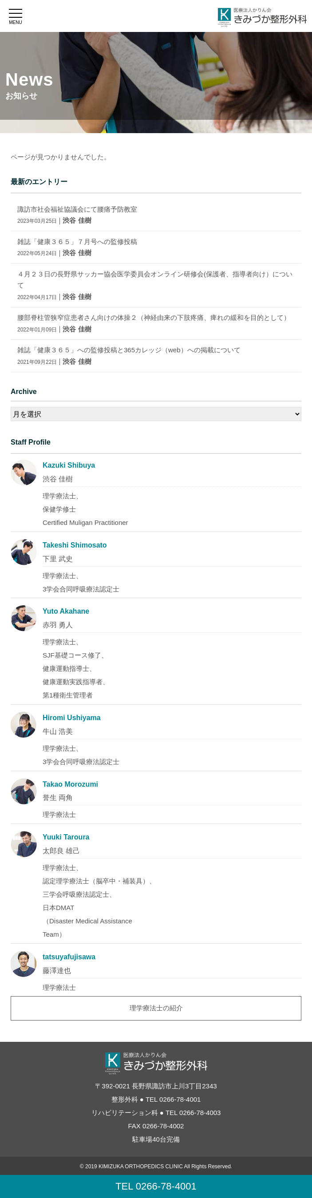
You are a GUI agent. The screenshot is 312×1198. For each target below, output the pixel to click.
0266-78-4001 (180, 1099)
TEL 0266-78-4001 (156, 1186)
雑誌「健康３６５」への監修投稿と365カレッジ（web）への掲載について (129, 355)
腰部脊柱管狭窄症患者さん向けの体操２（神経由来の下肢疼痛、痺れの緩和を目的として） (153, 323)
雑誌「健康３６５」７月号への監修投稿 (77, 247)
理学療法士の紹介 (156, 1008)
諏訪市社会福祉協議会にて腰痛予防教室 (77, 215)
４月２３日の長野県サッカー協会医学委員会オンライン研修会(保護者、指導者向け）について (154, 285)
